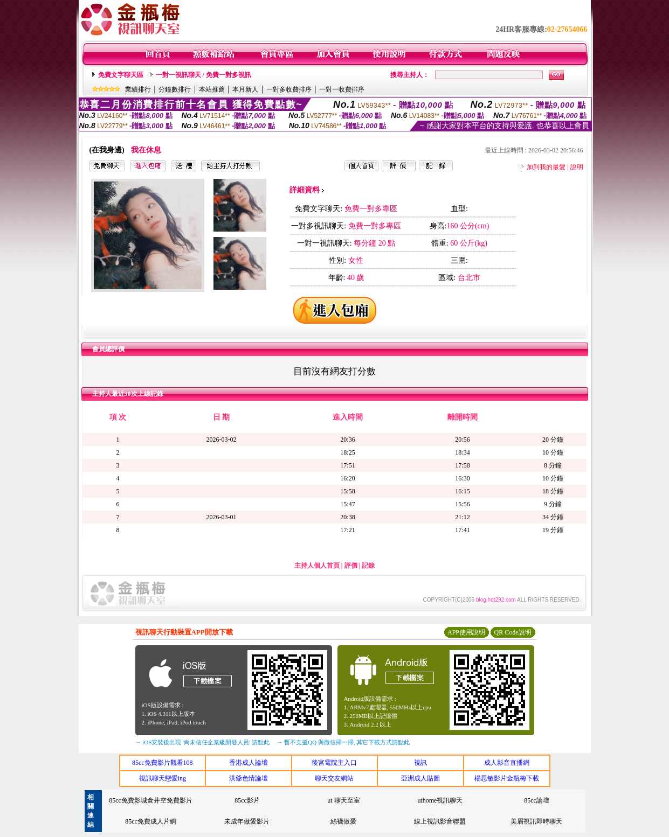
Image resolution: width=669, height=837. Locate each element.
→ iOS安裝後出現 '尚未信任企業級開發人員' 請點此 (202, 742)
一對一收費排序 (341, 89)
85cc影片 (247, 800)
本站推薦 (212, 89)
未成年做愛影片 (247, 821)
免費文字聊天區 (120, 75)
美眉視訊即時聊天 (536, 821)
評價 (350, 565)
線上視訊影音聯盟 (440, 821)
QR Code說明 (513, 632)
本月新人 (245, 89)
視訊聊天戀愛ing (162, 778)
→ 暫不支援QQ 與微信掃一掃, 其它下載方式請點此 (343, 742)
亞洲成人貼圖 (420, 778)
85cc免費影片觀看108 (162, 762)
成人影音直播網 (506, 762)
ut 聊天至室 (343, 800)
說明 (576, 167)
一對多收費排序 (289, 89)
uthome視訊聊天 (440, 800)
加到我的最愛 (546, 167)
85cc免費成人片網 (150, 821)
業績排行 (138, 89)
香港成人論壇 (248, 762)
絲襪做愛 (343, 821)
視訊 (420, 762)
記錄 (368, 565)
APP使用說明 (466, 632)
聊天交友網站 (334, 778)
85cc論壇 (536, 800)
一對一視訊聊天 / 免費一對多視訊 (203, 75)
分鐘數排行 (174, 89)
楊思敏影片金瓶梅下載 (506, 778)
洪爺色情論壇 (248, 778)
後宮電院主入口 (334, 762)
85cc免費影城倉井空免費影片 (150, 800)
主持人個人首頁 (317, 565)
